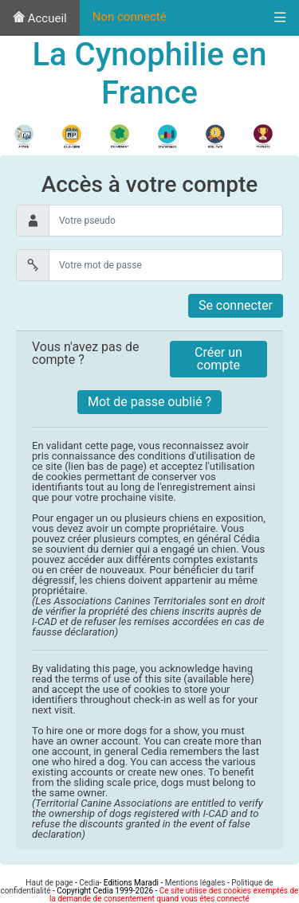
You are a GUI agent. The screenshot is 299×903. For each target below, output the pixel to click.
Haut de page (49, 882)
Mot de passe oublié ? (149, 401)
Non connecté (129, 17)
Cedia (89, 882)
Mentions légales (195, 882)
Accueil (40, 18)
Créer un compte (218, 359)
